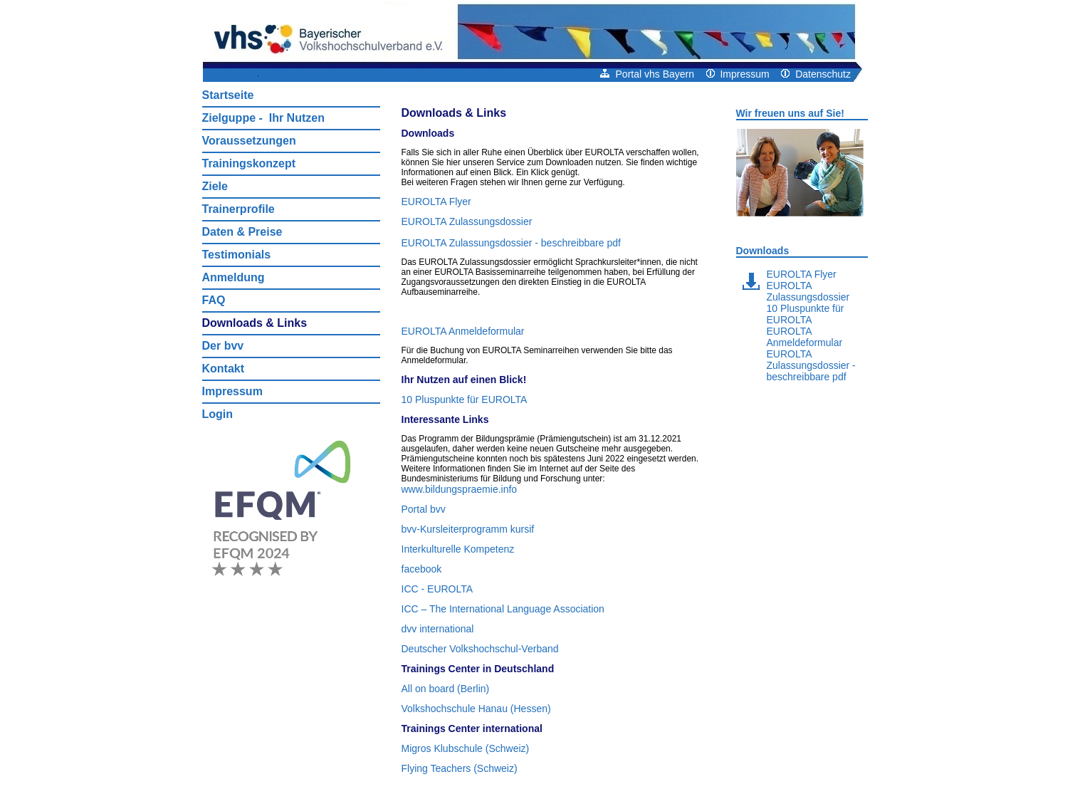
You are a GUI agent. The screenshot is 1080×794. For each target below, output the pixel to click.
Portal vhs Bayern (647, 74)
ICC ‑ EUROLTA (437, 589)
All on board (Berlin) (446, 688)
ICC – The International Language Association (503, 609)
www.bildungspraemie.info (460, 489)
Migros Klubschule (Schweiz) (466, 748)
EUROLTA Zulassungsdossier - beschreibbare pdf (511, 243)
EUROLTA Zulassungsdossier (467, 221)
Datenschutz (816, 74)
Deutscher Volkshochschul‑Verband (480, 648)
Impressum (738, 74)
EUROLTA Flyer (436, 201)
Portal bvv (424, 509)
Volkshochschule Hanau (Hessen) (476, 708)
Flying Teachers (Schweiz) (460, 768)
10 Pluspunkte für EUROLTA (465, 399)
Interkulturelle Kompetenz (458, 549)
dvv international (438, 628)
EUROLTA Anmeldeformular (463, 331)
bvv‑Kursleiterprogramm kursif (468, 529)
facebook (422, 569)
